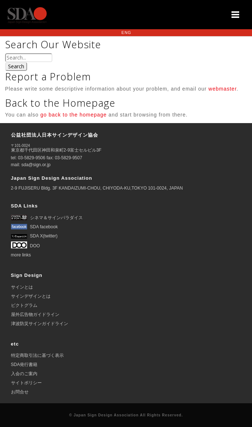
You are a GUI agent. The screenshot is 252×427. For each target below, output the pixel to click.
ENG (126, 32)
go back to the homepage (73, 115)
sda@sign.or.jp (36, 164)
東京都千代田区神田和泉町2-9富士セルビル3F (56, 148)
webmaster (222, 88)
